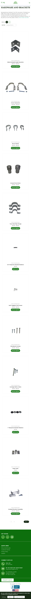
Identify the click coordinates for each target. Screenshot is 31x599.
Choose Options (15, 66)
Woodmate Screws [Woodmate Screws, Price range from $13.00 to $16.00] (15, 346)
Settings (4, 597)
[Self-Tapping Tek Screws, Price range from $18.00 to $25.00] (15, 289)
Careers (3, 553)
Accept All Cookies (19, 597)
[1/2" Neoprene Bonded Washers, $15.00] (15, 248)
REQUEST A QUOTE (7, 580)
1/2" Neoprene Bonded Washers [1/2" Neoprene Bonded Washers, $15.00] (15, 264)
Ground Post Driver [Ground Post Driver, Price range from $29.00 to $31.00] (15, 183)
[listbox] (11, 25)
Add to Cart (15, 269)
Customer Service (5, 549)
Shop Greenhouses (5, 548)
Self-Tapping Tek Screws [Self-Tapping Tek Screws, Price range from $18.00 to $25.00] (15, 305)
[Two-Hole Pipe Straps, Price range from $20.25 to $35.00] (15, 207)
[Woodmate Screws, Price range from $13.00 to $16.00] (15, 329)
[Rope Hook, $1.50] (15, 452)
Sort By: (3, 25)
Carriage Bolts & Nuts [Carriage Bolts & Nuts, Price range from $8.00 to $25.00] (15, 387)
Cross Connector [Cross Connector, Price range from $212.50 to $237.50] (15, 102)
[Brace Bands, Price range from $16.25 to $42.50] (15, 127)
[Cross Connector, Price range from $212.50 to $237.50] (15, 86)
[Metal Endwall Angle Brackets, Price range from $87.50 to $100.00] (15, 45)
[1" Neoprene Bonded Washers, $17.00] (15, 411)
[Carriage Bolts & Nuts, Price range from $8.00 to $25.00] (15, 370)
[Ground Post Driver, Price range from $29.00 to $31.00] (15, 168)
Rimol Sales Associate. (24, 17)
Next (27, 521)
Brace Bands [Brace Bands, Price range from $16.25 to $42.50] (15, 143)
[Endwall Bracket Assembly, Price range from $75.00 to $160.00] (15, 492)
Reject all (10, 597)
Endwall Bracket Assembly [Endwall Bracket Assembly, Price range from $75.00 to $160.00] (15, 509)
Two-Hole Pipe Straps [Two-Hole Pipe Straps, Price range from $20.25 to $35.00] (15, 223)
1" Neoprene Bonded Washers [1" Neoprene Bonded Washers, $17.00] (15, 427)
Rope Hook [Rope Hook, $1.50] (15, 468)
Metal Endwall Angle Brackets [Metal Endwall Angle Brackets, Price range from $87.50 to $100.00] (15, 62)
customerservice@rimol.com (12, 569)
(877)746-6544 (9, 564)
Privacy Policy (4, 551)
